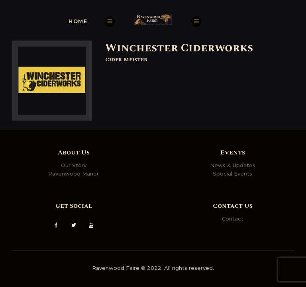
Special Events (232, 173)
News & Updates (232, 165)
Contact (232, 218)
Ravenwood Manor (73, 173)
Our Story (73, 165)
